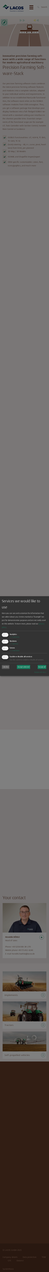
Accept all (41, 667)
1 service (14, 644)
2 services (14, 637)
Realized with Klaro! (40, 672)
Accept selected (23, 667)
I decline (6, 667)
